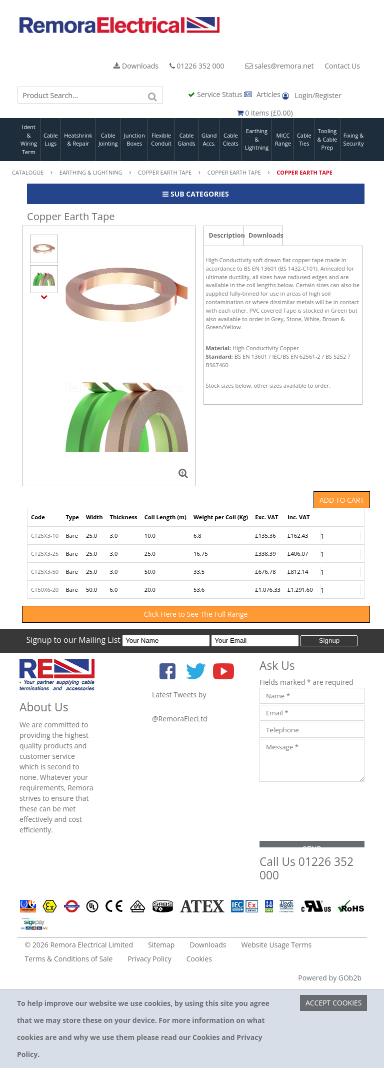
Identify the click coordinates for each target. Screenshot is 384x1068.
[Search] (153, 95)
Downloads (136, 66)
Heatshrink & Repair (78, 140)
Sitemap (161, 944)
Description (226, 235)
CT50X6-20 (44, 589)
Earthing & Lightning (256, 139)
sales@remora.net (280, 66)
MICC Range (283, 140)
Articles (263, 94)
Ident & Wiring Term (28, 139)
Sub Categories (195, 194)
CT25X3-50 (44, 571)
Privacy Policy (149, 958)
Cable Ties (304, 140)
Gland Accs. (209, 140)
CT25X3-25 (44, 553)
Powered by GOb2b (330, 977)
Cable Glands (187, 140)
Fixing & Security (354, 140)
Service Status (216, 94)
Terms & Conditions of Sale (69, 958)
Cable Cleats (230, 140)
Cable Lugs (51, 140)
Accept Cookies (334, 1002)
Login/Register (311, 95)
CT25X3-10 (44, 535)
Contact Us (342, 66)
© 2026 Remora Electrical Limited (79, 944)
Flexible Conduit (161, 140)
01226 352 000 (197, 66)
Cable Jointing (108, 140)
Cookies (199, 958)
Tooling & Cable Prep (328, 139)
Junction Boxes (134, 140)
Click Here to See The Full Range (196, 614)
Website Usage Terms (276, 944)
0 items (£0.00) (265, 113)
